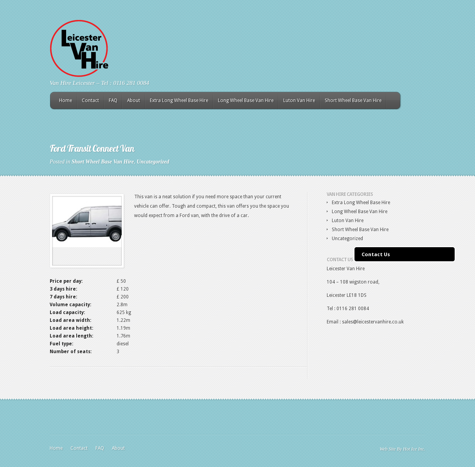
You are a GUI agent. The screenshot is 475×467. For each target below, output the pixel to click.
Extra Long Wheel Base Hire (179, 100)
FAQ (113, 100)
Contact (90, 100)
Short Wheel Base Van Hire (353, 100)
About (133, 100)
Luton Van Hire (299, 100)
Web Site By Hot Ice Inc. (402, 449)
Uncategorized (153, 162)
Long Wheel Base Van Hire (245, 100)
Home (65, 100)
